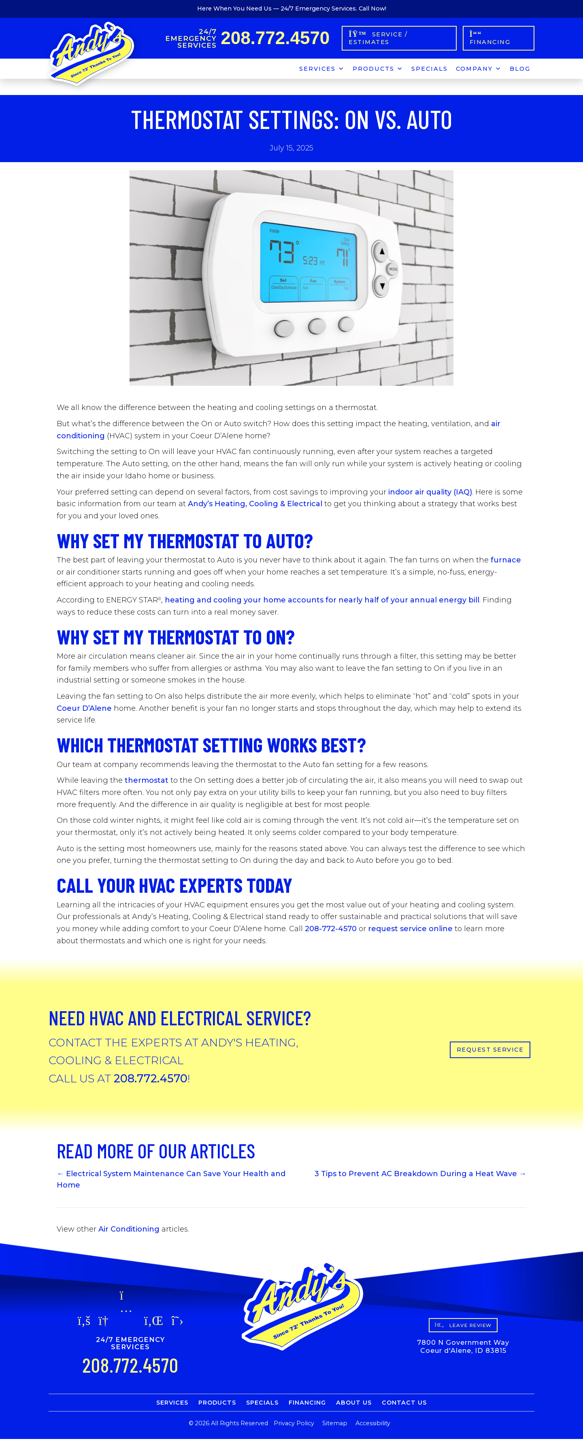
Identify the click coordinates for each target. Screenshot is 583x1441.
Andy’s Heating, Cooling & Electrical (255, 505)
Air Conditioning (129, 1230)
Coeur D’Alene (84, 710)
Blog (520, 70)
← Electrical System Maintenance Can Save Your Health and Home (171, 1181)
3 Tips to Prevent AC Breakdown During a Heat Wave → (420, 1175)
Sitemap (334, 1425)
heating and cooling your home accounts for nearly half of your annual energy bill (322, 602)
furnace (506, 562)
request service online (410, 930)
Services (322, 69)
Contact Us (404, 1404)
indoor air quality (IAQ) (430, 493)
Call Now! (372, 8)
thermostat (146, 782)
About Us (354, 1404)
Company (479, 69)
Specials (429, 70)
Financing (307, 1404)
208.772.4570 (277, 39)
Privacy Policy (294, 1425)
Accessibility (372, 1425)
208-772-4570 (331, 930)
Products (378, 69)
